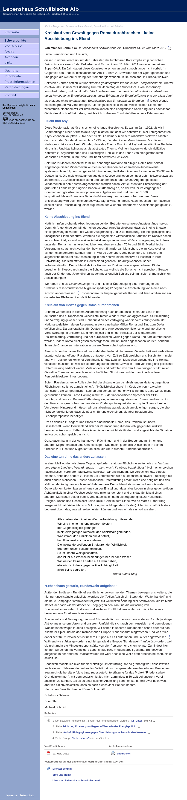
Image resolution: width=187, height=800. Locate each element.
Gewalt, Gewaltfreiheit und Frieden (103, 26)
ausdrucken (124, 753)
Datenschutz (27, 795)
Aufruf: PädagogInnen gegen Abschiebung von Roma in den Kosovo (104, 732)
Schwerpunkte (74, 26)
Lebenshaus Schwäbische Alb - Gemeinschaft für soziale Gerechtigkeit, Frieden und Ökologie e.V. (40, 10)
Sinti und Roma (62, 774)
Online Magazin (54, 26)
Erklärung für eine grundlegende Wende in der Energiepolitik (99, 726)
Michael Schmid (62, 768)
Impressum (12, 795)
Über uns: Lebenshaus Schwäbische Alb (77, 780)
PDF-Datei (136, 720)
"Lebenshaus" (81, 738)
